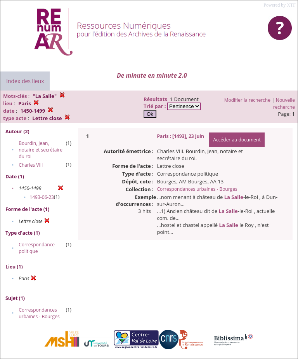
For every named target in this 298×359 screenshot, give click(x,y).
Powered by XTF (279, 5)
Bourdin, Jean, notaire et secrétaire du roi (40, 150)
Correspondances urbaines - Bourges (39, 313)
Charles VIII (31, 165)
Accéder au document (236, 139)
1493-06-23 (41, 197)
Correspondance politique (37, 247)
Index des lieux (25, 81)
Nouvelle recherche (284, 103)
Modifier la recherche (247, 100)
